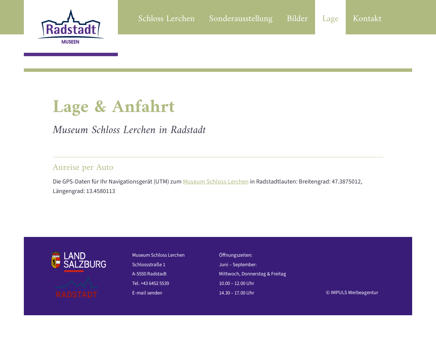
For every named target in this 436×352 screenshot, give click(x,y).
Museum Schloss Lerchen (216, 181)
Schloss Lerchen (166, 19)
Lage (330, 19)
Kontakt (367, 19)
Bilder (297, 19)
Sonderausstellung (240, 19)
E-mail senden (147, 293)
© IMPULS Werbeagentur (352, 292)
